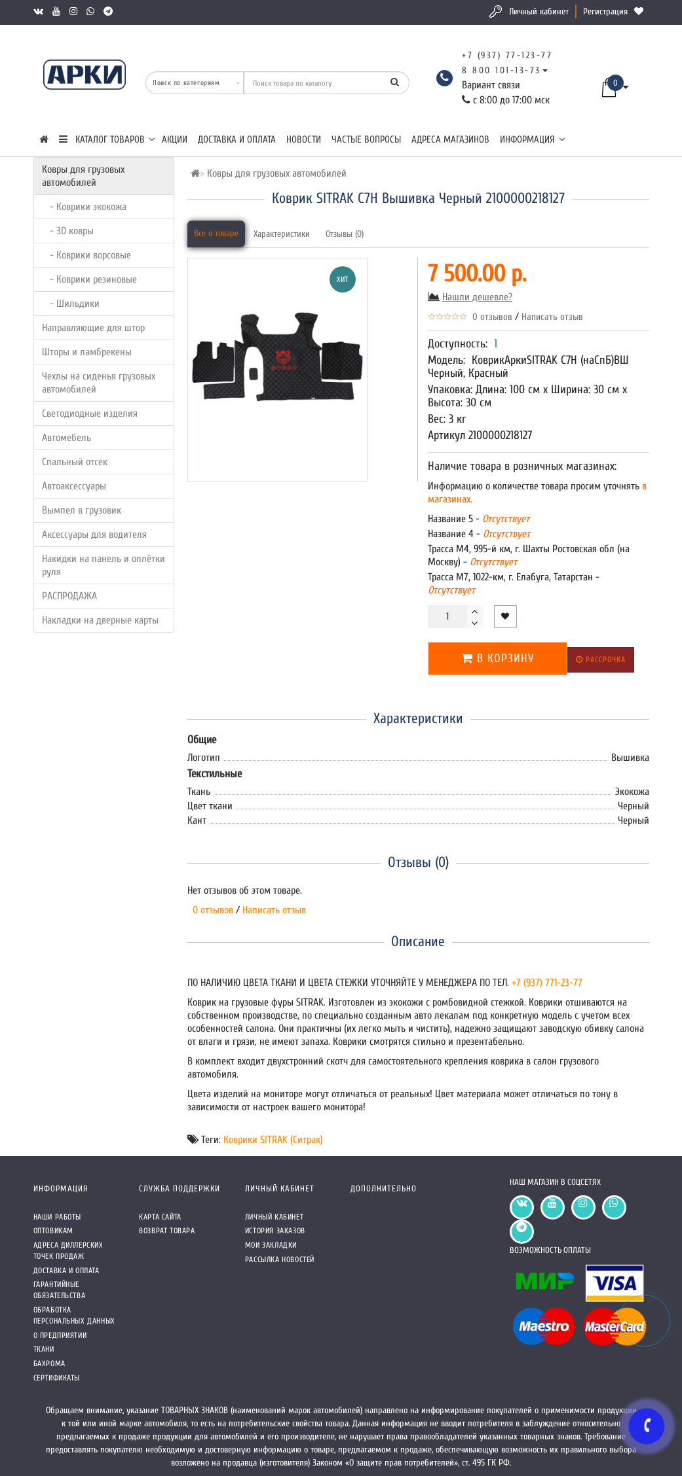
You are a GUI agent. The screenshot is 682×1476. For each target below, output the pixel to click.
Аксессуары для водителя (94, 534)
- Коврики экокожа (84, 207)
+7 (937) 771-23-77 (547, 983)
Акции (174, 139)
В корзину (497, 658)
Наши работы (57, 1216)
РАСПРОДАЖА (69, 596)
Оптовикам (53, 1230)
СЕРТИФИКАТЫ (57, 1377)
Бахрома (49, 1363)
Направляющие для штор (93, 328)
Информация (532, 139)
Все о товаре (216, 233)
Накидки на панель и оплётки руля (103, 565)
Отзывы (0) (345, 233)
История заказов (275, 1230)
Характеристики (282, 233)
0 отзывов (489, 317)
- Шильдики (71, 303)
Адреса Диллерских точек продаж (68, 1250)
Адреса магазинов (450, 139)
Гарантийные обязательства (59, 1290)
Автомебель (66, 438)
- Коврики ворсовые (86, 255)
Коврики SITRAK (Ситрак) (273, 1140)
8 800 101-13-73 (501, 70)
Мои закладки (271, 1245)
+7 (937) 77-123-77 (507, 55)
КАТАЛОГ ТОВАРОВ (107, 139)
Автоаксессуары (74, 486)
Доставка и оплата (237, 139)
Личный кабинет (539, 11)
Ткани (43, 1349)
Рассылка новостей (279, 1259)
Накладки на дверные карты (100, 620)
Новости (303, 139)
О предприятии (60, 1335)
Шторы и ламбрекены (87, 352)
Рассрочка (601, 659)
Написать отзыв (552, 317)
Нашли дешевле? (477, 297)
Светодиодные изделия (90, 413)
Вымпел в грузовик (81, 510)
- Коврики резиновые (89, 279)
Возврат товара (167, 1230)
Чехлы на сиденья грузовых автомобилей (98, 382)
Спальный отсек (74, 462)
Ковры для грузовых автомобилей (83, 176)
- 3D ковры (68, 231)
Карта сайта (160, 1216)
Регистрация (605, 11)
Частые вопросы (366, 139)
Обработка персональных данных (74, 1315)
